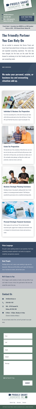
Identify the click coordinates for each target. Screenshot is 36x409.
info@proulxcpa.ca (8, 14)
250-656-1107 (7, 17)
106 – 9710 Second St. (9, 19)
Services (19, 402)
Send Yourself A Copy (9, 378)
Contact (24, 402)
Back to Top (12, 402)
